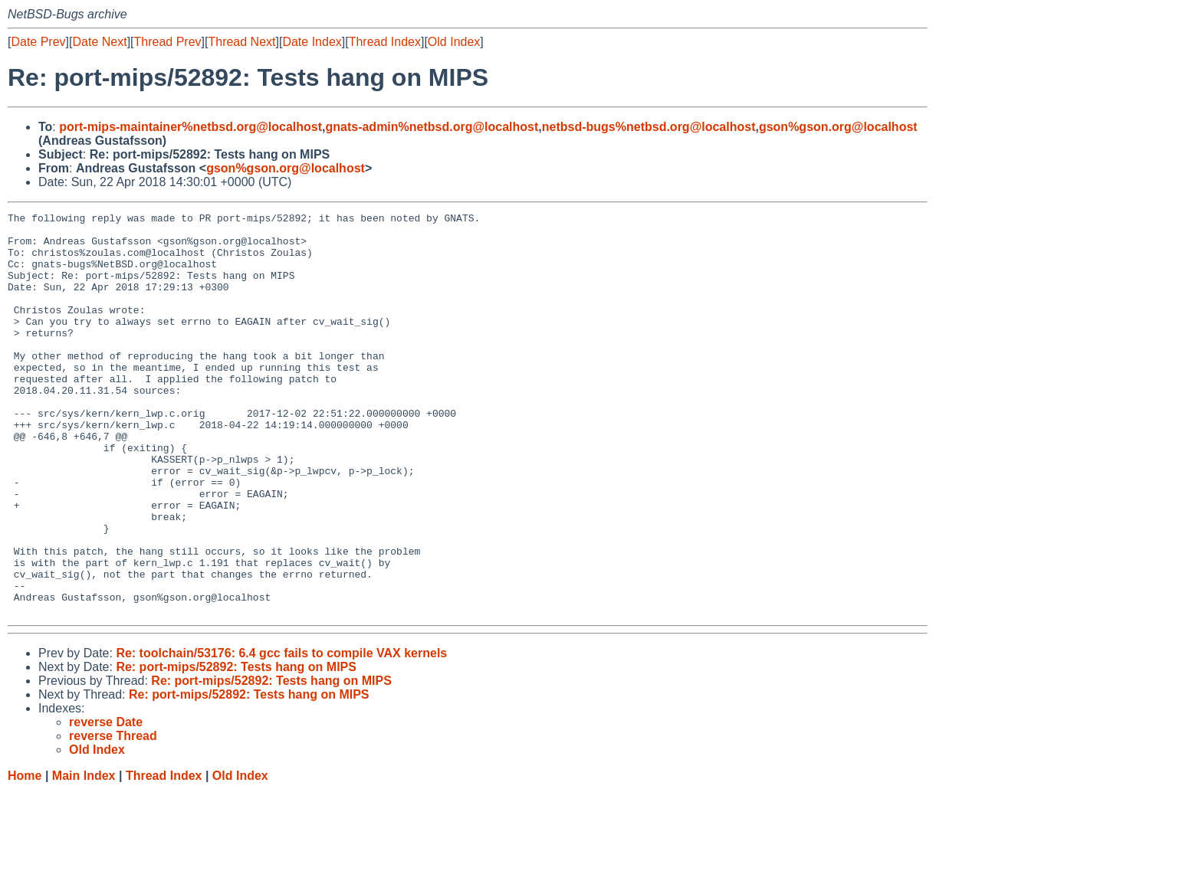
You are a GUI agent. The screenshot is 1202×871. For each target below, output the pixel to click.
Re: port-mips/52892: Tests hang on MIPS (236, 747)
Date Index (311, 41)
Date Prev (38, 41)
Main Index (84, 856)
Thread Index (385, 41)
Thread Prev (168, 41)
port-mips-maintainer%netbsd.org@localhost (190, 126)
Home (24, 856)
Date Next (99, 41)
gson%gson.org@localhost (838, 126)
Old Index (454, 41)
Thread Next (241, 41)
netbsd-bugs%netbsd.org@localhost (649, 126)
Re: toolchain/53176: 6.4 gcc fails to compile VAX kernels (281, 733)
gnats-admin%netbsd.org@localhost (431, 126)
